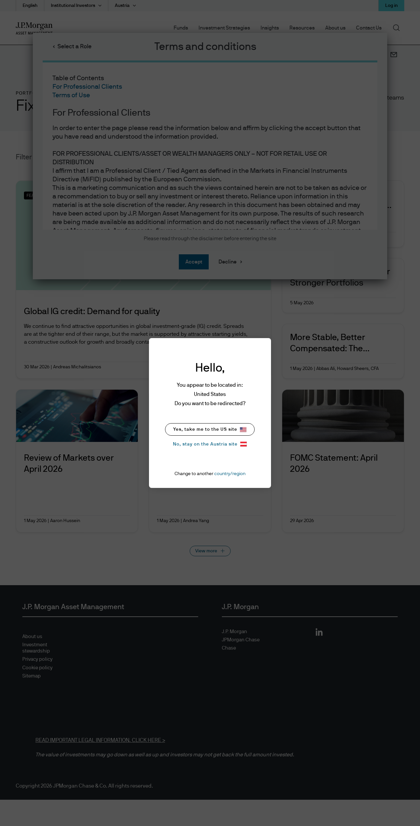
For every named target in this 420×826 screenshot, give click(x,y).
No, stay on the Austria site (210, 444)
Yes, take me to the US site (209, 429)
